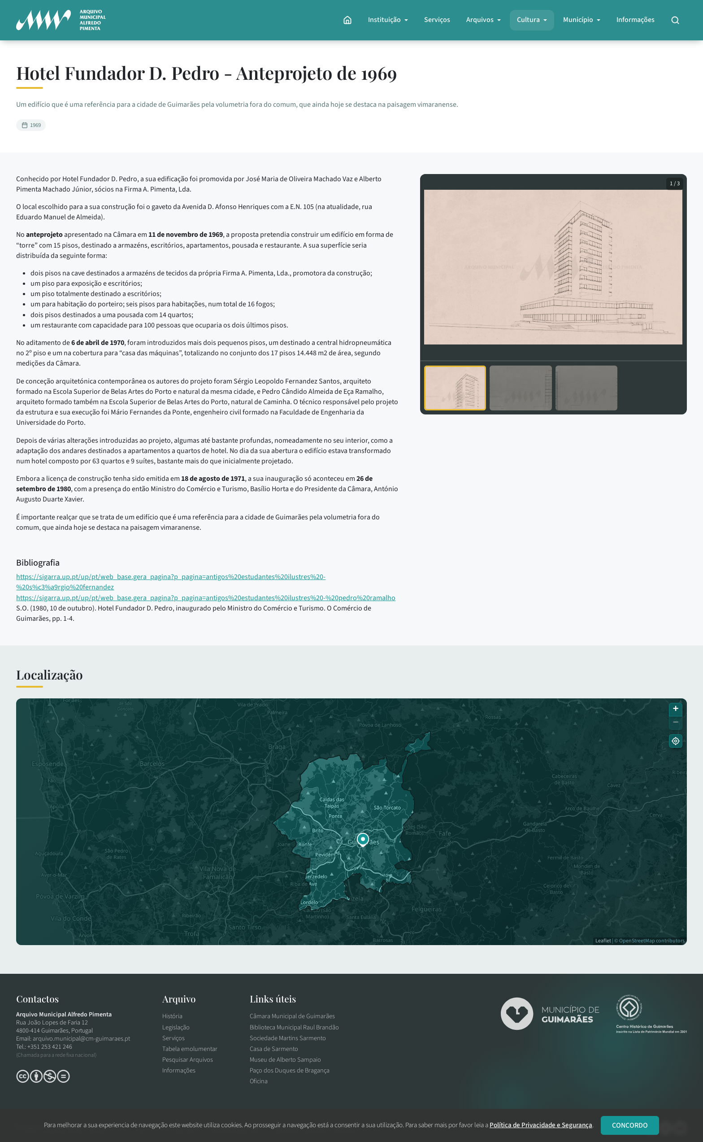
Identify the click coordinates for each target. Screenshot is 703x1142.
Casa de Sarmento (276, 1049)
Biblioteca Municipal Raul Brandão (296, 1028)
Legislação (178, 1028)
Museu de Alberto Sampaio (287, 1059)
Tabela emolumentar (192, 1049)
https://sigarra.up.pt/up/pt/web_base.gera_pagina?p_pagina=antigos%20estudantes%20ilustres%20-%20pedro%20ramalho (207, 598)
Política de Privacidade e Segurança (541, 1125)
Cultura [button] (526, 20)
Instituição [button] (382, 20)
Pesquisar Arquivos (190, 1059)
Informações (634, 20)
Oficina (261, 1080)
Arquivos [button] (478, 20)
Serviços (435, 20)
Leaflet (601, 941)
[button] (363, 840)
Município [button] (576, 20)
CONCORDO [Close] (630, 1125)
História (175, 1018)
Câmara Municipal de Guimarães (294, 1018)
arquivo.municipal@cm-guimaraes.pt (83, 1041)
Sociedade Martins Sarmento (290, 1038)
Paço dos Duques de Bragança (292, 1070)
